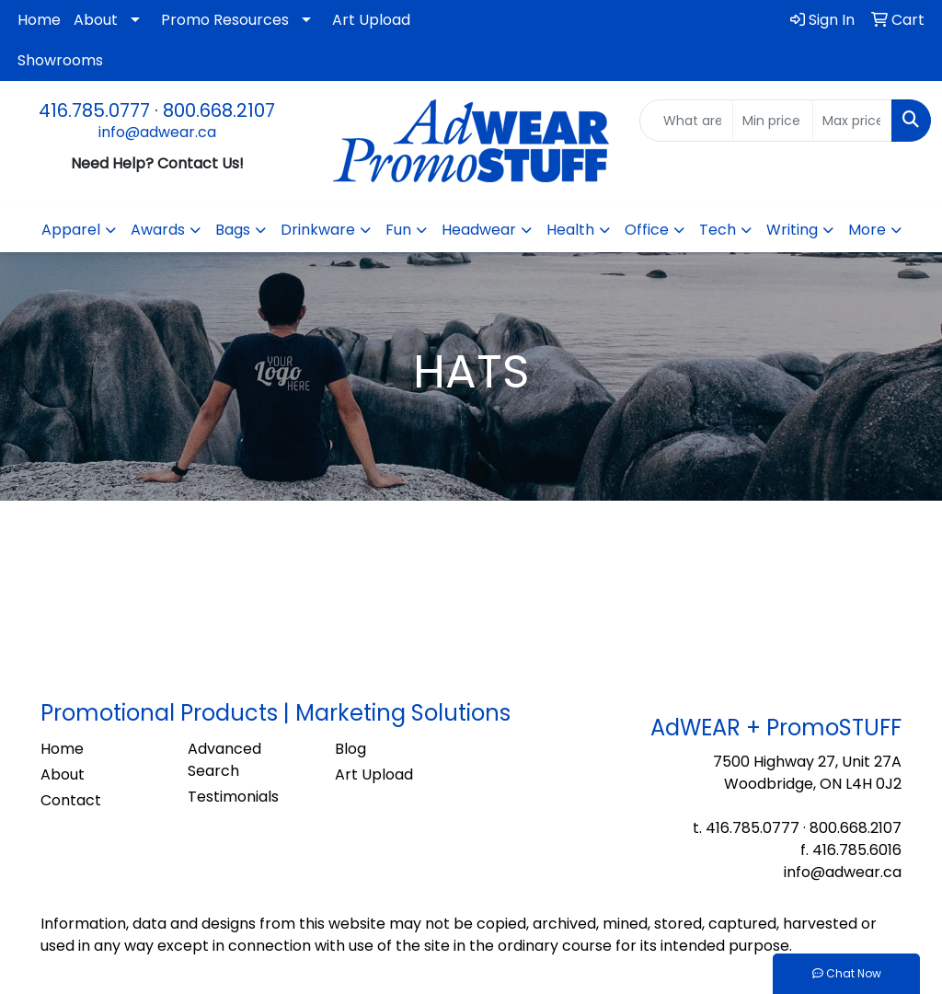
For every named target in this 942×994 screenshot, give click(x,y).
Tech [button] (717, 229)
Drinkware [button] (318, 229)
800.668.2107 (219, 110)
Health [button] (570, 229)
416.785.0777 (94, 110)
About (96, 19)
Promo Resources (225, 19)
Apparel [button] (70, 229)
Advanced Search (224, 759)
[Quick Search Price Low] (772, 120)
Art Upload (371, 19)
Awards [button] (158, 229)
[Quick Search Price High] (852, 120)
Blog (350, 748)
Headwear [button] (479, 229)
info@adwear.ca (157, 132)
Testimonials (233, 796)
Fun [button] (398, 229)
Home (39, 19)
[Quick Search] (686, 120)
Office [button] (647, 229)
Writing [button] (792, 229)
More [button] (867, 229)
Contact (70, 800)
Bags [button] (232, 229)
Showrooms (60, 60)
